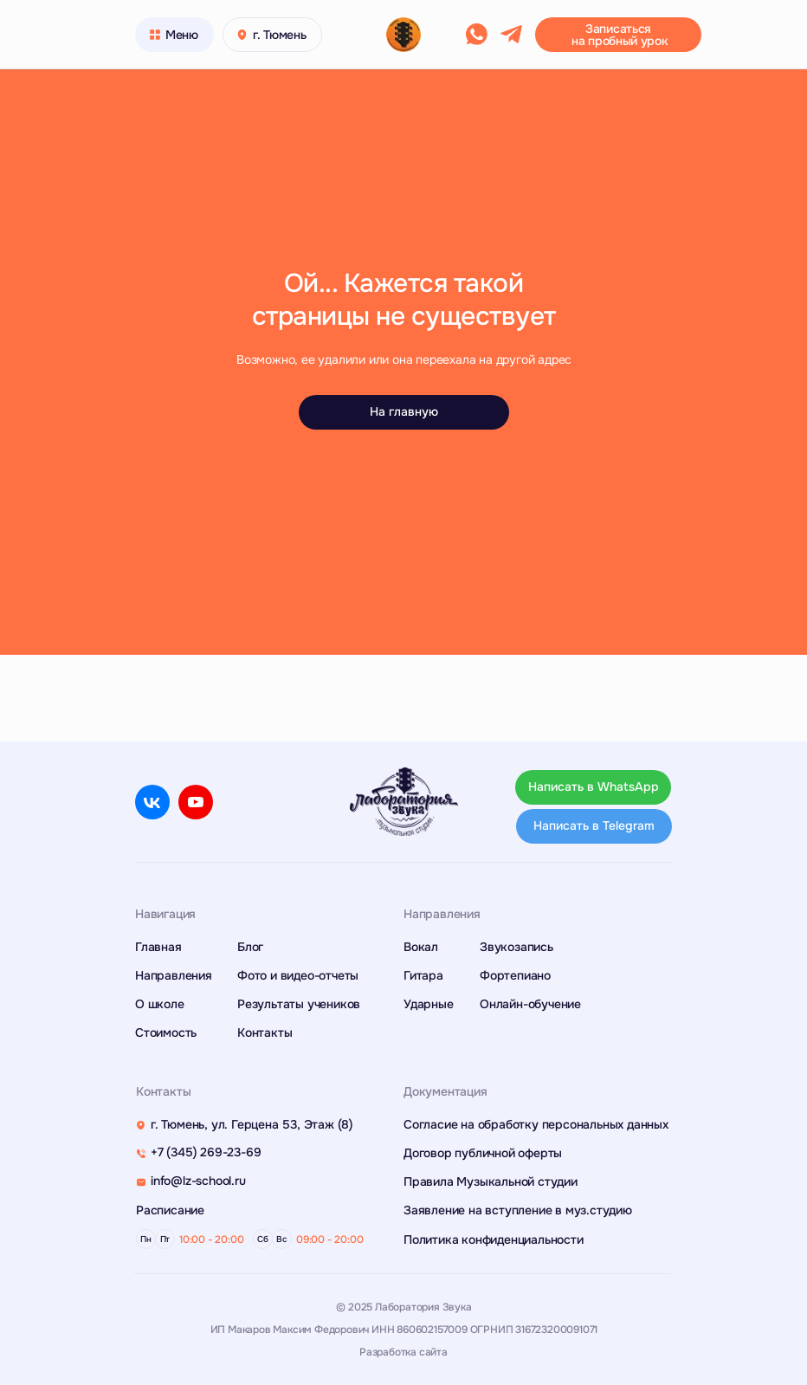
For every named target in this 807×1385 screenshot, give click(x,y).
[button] (618, 34)
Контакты (264, 1032)
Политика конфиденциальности (494, 1239)
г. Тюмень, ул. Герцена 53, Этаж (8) (252, 1124)
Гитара (423, 975)
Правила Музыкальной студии (491, 1181)
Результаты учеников (298, 1004)
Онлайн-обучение (530, 1004)
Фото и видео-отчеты (297, 975)
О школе (159, 1004)
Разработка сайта (403, 1352)
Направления (173, 975)
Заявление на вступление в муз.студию (518, 1210)
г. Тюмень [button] (279, 34)
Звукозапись (516, 947)
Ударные (429, 1004)
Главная (158, 947)
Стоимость (166, 1032)
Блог (250, 947)
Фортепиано (515, 975)
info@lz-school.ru (198, 1180)
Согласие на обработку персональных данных (536, 1124)
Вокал (421, 947)
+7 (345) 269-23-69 (206, 1152)
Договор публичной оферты (483, 1153)
